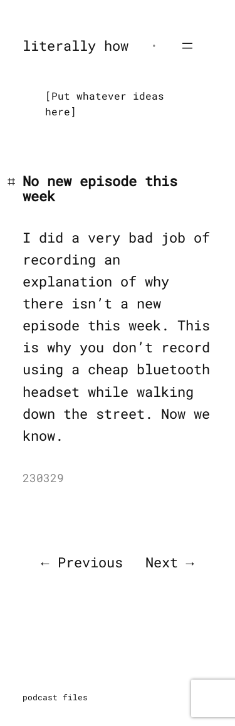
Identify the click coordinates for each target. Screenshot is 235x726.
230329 (43, 477)
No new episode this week (100, 189)
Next (161, 562)
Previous (90, 562)
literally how (75, 45)
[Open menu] (187, 45)
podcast (40, 697)
